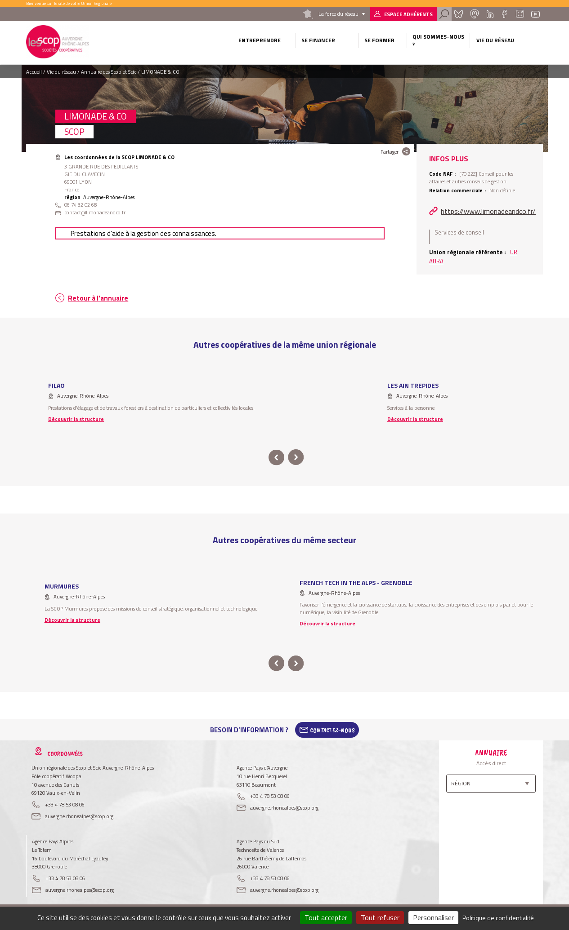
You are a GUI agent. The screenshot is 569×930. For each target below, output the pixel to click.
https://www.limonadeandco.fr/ (488, 211)
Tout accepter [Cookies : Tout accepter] (326, 917)
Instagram (519, 14)
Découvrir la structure (76, 419)
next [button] (296, 457)
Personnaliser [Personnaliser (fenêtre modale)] (433, 917)
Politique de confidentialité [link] (498, 917)
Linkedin (490, 14)
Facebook (504, 14)
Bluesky (459, 14)
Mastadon (474, 14)
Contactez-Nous (332, 730)
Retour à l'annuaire (98, 298)
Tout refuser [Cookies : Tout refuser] (380, 917)
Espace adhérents (408, 14)
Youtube (536, 14)
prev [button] (276, 457)
